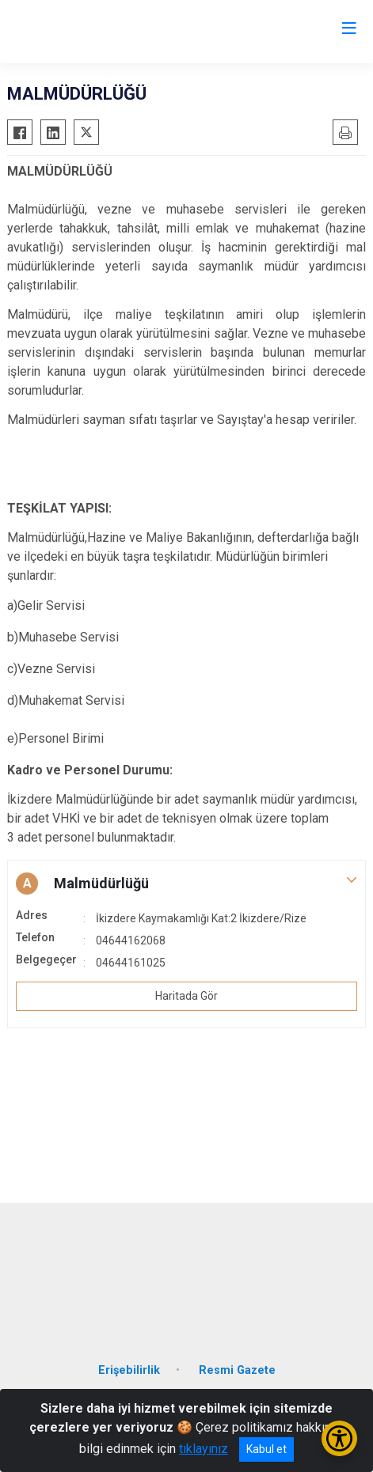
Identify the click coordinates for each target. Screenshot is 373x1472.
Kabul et (266, 1449)
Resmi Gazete (237, 1370)
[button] (186, 883)
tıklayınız (203, 1448)
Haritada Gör (186, 996)
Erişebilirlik (129, 1370)
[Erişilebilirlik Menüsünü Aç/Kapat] (339, 1438)
